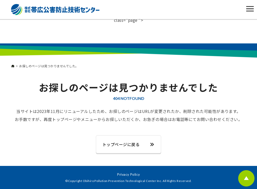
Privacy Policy (128, 174)
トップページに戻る (121, 144)
